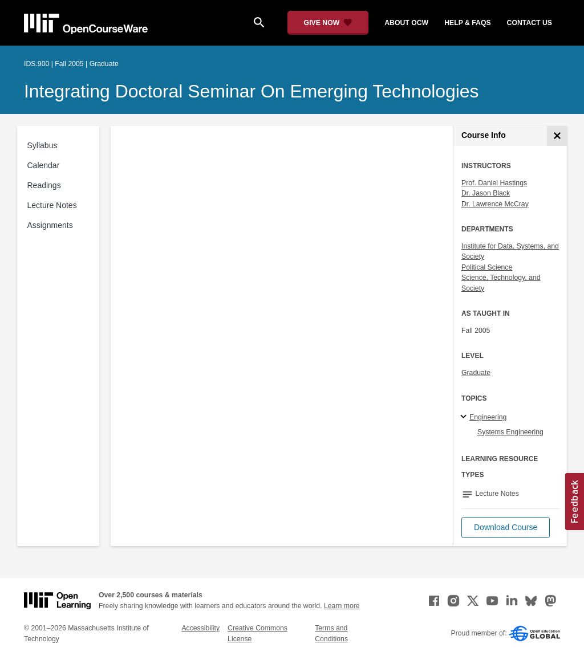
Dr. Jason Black (485, 193)
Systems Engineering (510, 432)
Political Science (486, 267)
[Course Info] (557, 136)
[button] (505, 527)
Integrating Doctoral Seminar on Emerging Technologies (251, 91)
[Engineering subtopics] (465, 417)
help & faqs (467, 23)
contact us (529, 23)
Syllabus (42, 145)
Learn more (342, 606)
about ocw (406, 23)
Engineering (487, 417)
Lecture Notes (52, 205)
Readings (44, 185)
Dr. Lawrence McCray (495, 204)
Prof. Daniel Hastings (494, 183)
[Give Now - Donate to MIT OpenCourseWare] (328, 23)
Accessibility (200, 628)
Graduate (475, 373)
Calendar (43, 165)
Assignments (50, 225)
